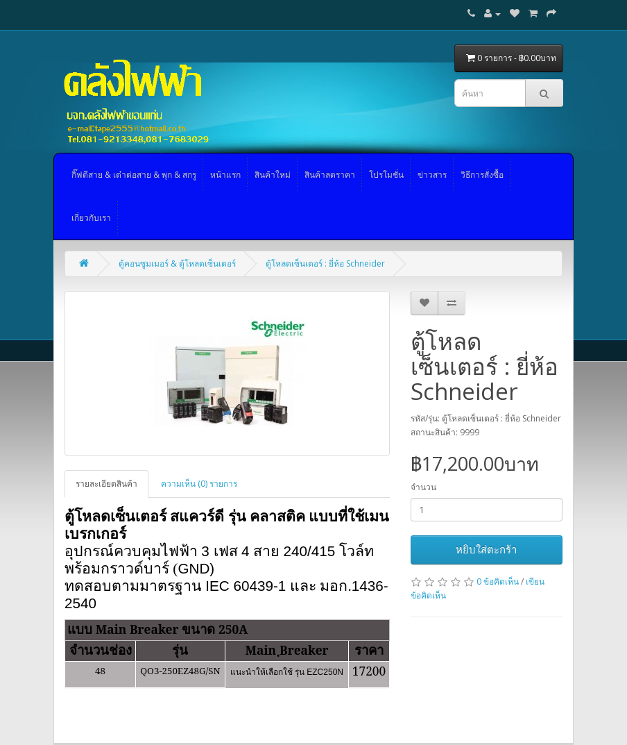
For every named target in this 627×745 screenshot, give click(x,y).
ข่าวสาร (432, 175)
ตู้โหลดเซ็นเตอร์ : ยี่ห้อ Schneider (325, 263)
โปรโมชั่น (386, 175)
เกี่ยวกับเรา (91, 218)
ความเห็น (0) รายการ (199, 483)
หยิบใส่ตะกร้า (486, 549)
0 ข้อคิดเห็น (497, 581)
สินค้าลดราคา (329, 175)
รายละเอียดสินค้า (106, 483)
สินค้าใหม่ (273, 175)
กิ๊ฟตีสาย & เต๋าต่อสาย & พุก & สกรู (133, 175)
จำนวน (423, 487)
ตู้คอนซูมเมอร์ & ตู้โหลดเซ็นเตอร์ (177, 263)
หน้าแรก (225, 175)
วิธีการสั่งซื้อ (482, 175)
